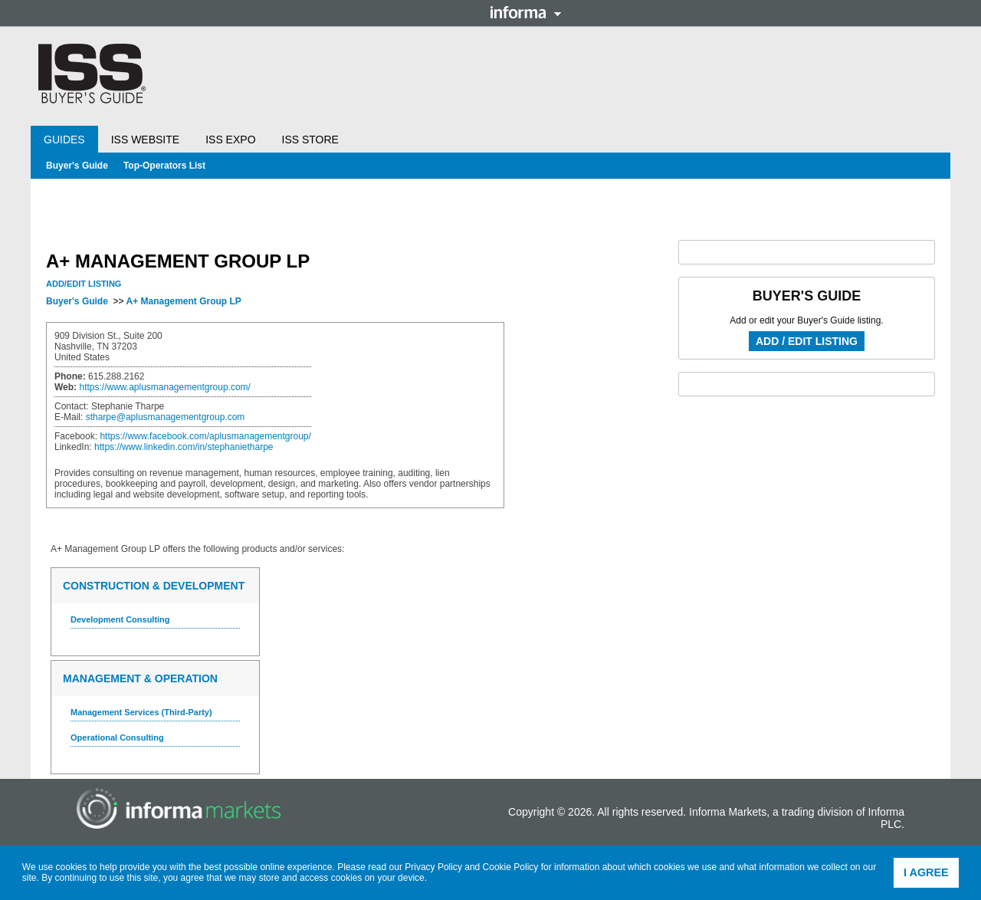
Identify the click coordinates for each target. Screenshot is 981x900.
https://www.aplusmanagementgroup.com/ (164, 387)
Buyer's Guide (77, 165)
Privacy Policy (433, 867)
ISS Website (145, 139)
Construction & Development (153, 586)
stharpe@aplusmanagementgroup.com (165, 417)
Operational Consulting (117, 737)
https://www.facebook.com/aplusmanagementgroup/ (205, 436)
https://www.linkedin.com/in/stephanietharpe (183, 447)
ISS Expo (230, 139)
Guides (64, 139)
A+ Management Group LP (183, 301)
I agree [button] (926, 872)
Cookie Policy (511, 867)
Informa (525, 12)
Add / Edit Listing (807, 341)
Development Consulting (120, 619)
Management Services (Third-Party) (141, 712)
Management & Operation (140, 678)
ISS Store (310, 139)
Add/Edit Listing (83, 283)
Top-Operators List (164, 165)
